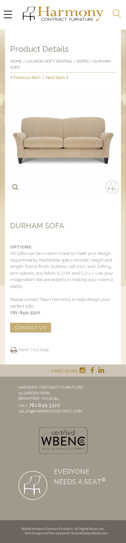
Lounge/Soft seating (49, 61)
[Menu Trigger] (7, 14)
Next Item (55, 77)
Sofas (83, 61)
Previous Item (27, 77)
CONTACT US (30, 327)
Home (16, 61)
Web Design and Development (47, 533)
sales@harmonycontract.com (50, 411)
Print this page (33, 350)
